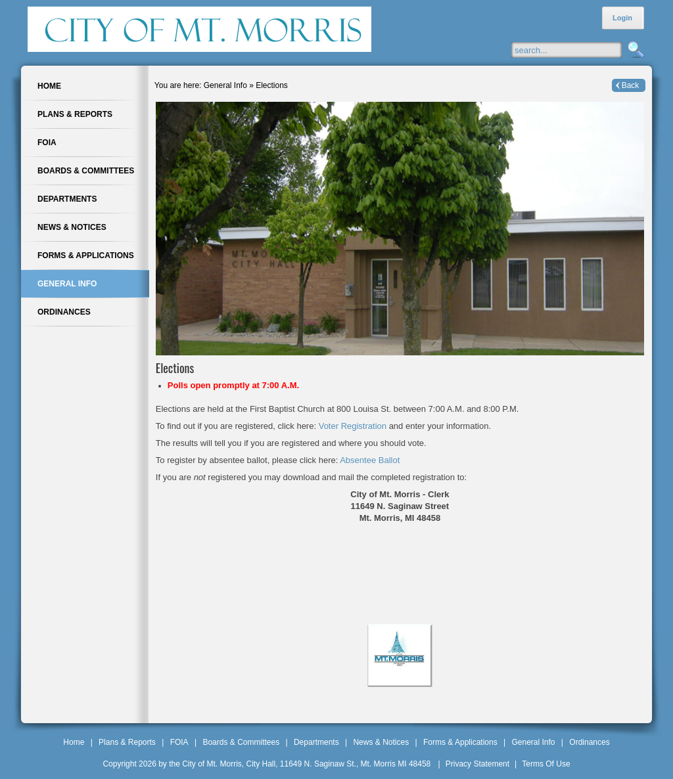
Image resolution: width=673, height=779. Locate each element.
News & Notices (381, 742)
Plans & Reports (127, 742)
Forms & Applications (460, 742)
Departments (316, 742)
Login (622, 18)
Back (630, 85)
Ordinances (589, 742)
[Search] (579, 50)
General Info (533, 742)
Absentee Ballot (370, 460)
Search (634, 50)
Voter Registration (354, 426)
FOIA (179, 742)
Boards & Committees (240, 742)
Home (73, 742)
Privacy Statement (477, 763)
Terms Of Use (546, 763)
